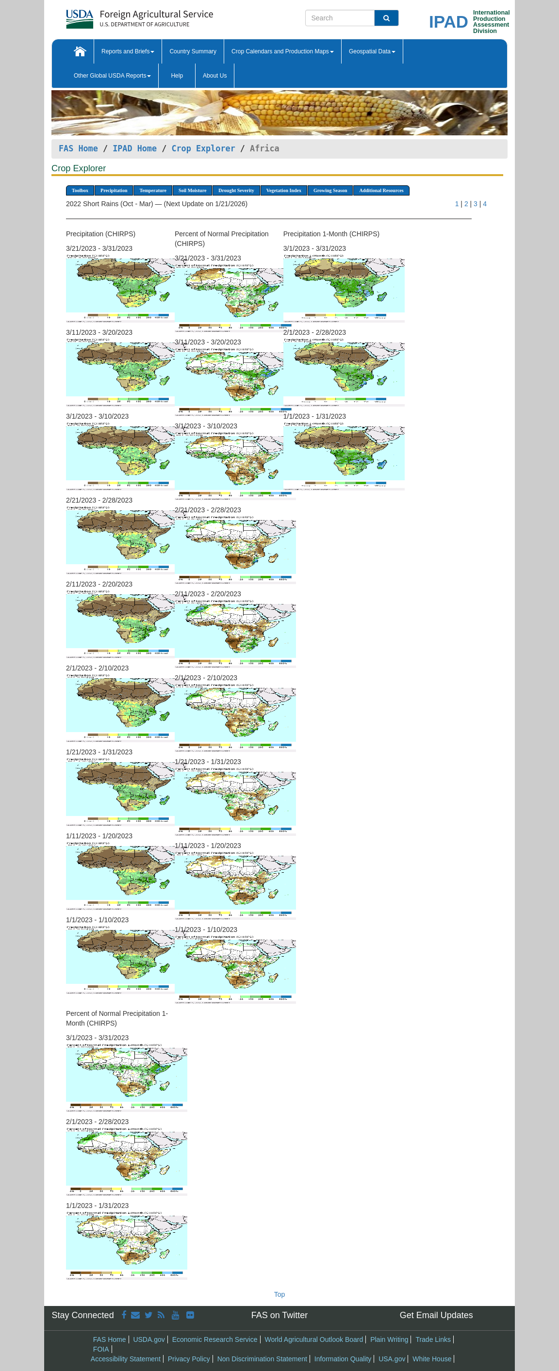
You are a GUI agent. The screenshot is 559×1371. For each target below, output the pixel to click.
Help (177, 75)
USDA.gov (148, 1339)
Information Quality (343, 1359)
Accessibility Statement (126, 1359)
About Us (215, 75)
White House (431, 1359)
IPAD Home (135, 148)
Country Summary (192, 51)
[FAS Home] (115, 16)
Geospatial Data (372, 51)
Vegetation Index (283, 190)
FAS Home (78, 148)
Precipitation (113, 190)
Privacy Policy (189, 1359)
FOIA (101, 1349)
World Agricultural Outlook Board (313, 1339)
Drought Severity (236, 190)
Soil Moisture (192, 190)
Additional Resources (381, 190)
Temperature (152, 190)
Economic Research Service (215, 1339)
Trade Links (433, 1339)
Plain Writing (389, 1339)
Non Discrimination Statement (262, 1359)
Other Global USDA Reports (112, 75)
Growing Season (330, 190)
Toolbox (80, 190)
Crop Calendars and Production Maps (282, 51)
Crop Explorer (203, 148)
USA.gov (391, 1359)
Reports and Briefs (127, 51)
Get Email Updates (436, 1315)
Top (279, 1294)
